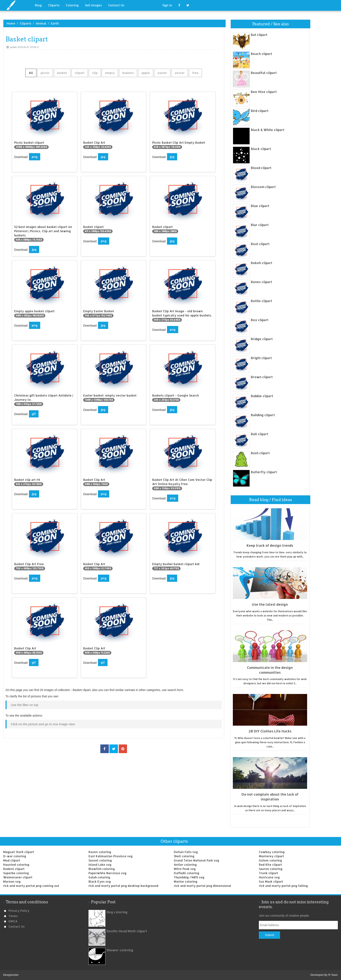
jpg (103, 156)
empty (110, 73)
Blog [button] (38, 5)
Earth (55, 23)
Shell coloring (184, 856)
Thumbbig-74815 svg (189, 877)
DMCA (12, 921)
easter (162, 73)
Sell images (93, 5)
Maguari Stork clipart (18, 852)
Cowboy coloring (271, 852)
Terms (13, 916)
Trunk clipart (268, 873)
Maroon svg (12, 881)
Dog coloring (116, 912)
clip (95, 73)
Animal (41, 23)
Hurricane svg (269, 877)
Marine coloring (185, 881)
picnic (45, 73)
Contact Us (116, 5)
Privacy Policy (18, 910)
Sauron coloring (270, 869)
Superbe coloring (16, 873)
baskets (128, 73)
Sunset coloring (100, 860)
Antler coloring (185, 864)
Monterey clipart (271, 856)
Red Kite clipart (270, 864)
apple (145, 73)
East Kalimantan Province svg (110, 856)
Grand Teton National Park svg (196, 860)
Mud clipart (11, 860)
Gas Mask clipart (271, 881)
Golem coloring (270, 860)
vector (180, 73)
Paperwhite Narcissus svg (107, 873)
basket (62, 73)
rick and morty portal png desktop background (123, 885)
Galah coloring (99, 877)
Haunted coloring (16, 864)
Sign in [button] (167, 5)
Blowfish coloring (101, 869)
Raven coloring (99, 852)
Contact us (16, 926)
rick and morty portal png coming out (31, 885)
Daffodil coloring (186, 873)
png (34, 156)
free (195, 73)
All (31, 73)
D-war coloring (14, 856)
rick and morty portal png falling (283, 885)
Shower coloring (119, 950)
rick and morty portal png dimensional (202, 885)
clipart (79, 73)
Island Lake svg (99, 864)
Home (11, 23)
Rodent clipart (14, 869)
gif (34, 414)
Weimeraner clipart (17, 877)
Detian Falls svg (186, 852)
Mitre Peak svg (185, 869)
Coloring (72, 5)
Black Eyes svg (99, 881)
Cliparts (53, 5)
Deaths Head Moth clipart (126, 931)
